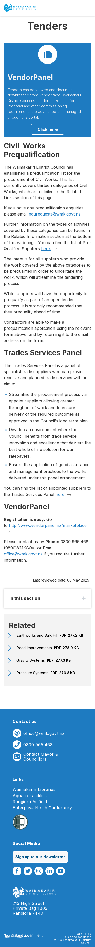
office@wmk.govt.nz (23, 554)
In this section (24, 598)
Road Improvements (47, 647)
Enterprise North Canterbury (42, 807)
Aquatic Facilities (30, 795)
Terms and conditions (77, 936)
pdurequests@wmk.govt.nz (55, 214)
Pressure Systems (45, 672)
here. (46, 248)
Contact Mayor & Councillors (40, 757)
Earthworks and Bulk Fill (49, 635)
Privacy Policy (82, 933)
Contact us (24, 721)
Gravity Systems (43, 660)
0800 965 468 (38, 744)
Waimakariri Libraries (34, 789)
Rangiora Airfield (30, 801)
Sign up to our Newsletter (40, 856)
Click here (47, 129)
